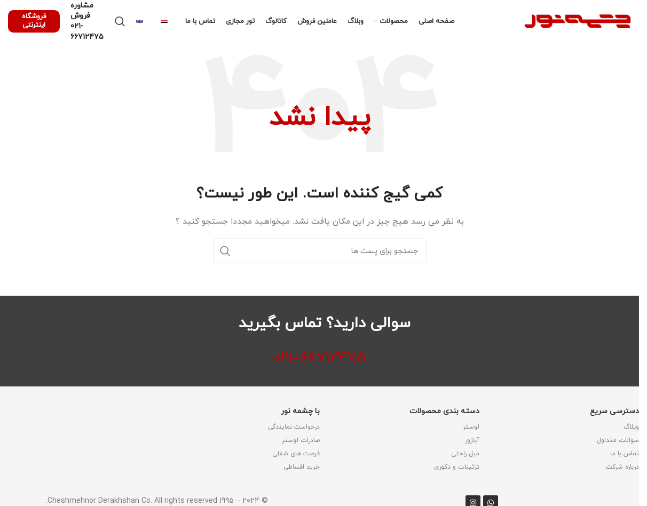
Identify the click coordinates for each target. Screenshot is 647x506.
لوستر (471, 427)
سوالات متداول (618, 440)
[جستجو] (120, 21)
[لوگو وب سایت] (577, 20)
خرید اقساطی (301, 467)
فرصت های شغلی (296, 453)
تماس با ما (624, 453)
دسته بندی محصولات (444, 411)
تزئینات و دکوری (456, 467)
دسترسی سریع (614, 411)
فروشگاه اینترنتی (34, 21)
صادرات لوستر (301, 440)
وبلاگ (631, 427)
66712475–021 (319, 358)
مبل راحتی (465, 453)
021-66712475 (87, 31)
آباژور (472, 440)
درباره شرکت (622, 467)
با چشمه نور (300, 411)
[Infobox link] (168, 21)
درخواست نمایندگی (294, 427)
